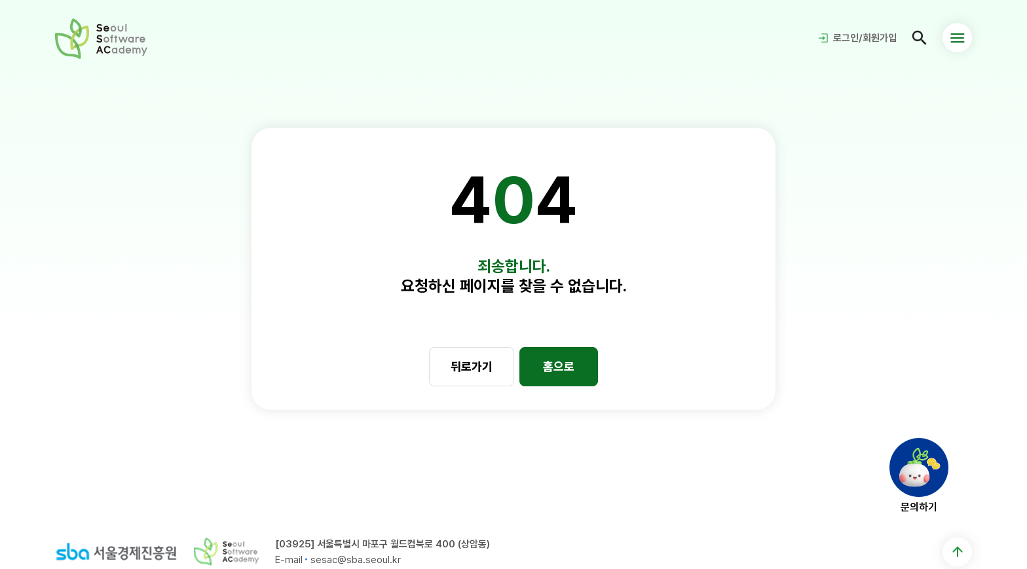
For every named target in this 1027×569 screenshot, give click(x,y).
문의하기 (919, 506)
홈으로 (558, 366)
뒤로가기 (472, 366)
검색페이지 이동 (919, 38)
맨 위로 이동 (957, 551)
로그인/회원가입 (865, 38)
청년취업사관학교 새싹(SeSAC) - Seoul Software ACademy (101, 38)
